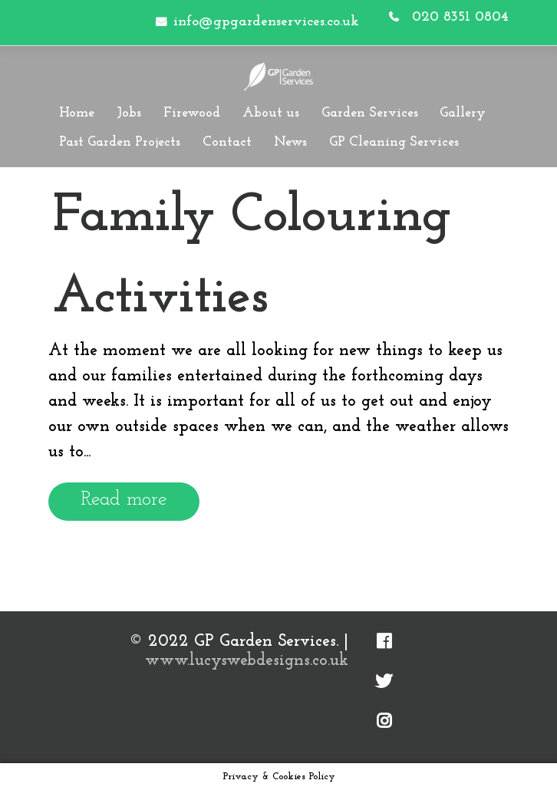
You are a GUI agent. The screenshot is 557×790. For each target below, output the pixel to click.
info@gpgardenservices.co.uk (266, 22)
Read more (124, 499)
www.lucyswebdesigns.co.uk (246, 661)
